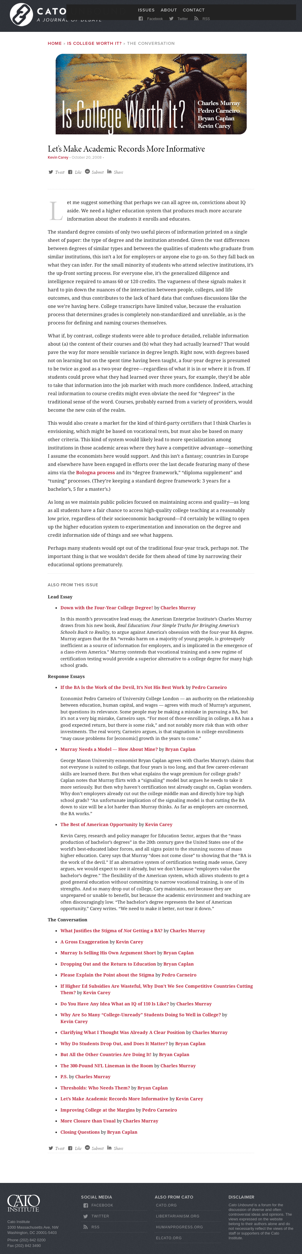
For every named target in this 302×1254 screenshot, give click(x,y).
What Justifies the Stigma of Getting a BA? (111, 934)
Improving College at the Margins (97, 1113)
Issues (146, 14)
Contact (194, 14)
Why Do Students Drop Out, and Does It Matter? (114, 1047)
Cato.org (166, 1209)
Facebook (150, 24)
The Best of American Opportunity (99, 828)
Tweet (59, 176)
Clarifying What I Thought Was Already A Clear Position (122, 1036)
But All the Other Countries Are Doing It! (106, 1058)
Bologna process (95, 475)
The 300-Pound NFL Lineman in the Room (106, 1069)
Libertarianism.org (178, 1220)
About (169, 14)
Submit (98, 176)
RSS (201, 24)
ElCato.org (169, 1241)
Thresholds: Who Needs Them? (95, 1091)
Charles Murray (178, 611)
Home (55, 47)
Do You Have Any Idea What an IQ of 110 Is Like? (114, 1007)
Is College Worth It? (94, 47)
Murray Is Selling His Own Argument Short (108, 956)
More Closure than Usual (88, 1124)
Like (78, 176)
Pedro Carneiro (209, 691)
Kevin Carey (58, 161)
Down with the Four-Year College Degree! (106, 611)
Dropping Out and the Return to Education (108, 967)
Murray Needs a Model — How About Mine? (109, 753)
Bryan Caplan (180, 753)
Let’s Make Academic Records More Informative (114, 1102)
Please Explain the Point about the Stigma (107, 978)
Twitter (178, 24)
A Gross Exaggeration (84, 945)
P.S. (64, 1080)
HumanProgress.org (179, 1230)
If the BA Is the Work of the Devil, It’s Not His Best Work (122, 691)
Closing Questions (80, 1135)
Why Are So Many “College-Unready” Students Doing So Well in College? (140, 1018)
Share (118, 176)
